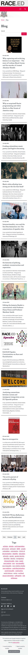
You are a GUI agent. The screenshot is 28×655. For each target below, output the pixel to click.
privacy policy (15, 642)
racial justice (19, 571)
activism (5, 546)
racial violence (8, 573)
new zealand (7, 563)
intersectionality (9, 561)
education (22, 554)
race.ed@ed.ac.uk (8, 600)
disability (15, 554)
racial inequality (9, 571)
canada (23, 549)
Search (3, 31)
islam (17, 561)
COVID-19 (22, 551)
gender (11, 556)
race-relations (7, 568)
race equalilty (20, 563)
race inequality (6, 566)
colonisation (14, 551)
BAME (18, 549)
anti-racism (5, 549)
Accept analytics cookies (7, 647)
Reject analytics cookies (20, 647)
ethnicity (6, 556)
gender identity (19, 556)
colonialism (6, 551)
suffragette (18, 576)
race (13, 563)
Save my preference (14, 651)
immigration (20, 559)
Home (2, 20)
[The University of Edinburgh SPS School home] (14, 3)
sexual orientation (8, 576)
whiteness (14, 578)
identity (12, 559)
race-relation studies (18, 566)
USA (23, 576)
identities (7, 559)
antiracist (13, 549)
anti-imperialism (19, 546)
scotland (21, 573)
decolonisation (7, 554)
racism (15, 573)
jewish (21, 561)
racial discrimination (18, 568)
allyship (11, 546)
